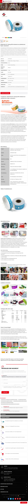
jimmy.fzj (7, 474)
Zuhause (2, 6)
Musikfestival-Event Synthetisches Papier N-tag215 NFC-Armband (15, 437)
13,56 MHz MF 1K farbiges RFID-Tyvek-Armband (12, 426)
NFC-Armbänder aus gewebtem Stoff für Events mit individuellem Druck (16, 442)
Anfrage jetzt (24, 502)
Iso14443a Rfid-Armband (22, 399)
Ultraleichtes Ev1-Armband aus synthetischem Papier (9, 399)
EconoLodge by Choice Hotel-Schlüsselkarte (12, 453)
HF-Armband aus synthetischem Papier (7, 402)
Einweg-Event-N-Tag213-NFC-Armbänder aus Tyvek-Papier (14, 420)
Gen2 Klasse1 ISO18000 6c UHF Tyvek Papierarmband (13, 431)
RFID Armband (7, 6)
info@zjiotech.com (9, 473)
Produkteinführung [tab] (5, 93)
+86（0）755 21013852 (10, 480)
